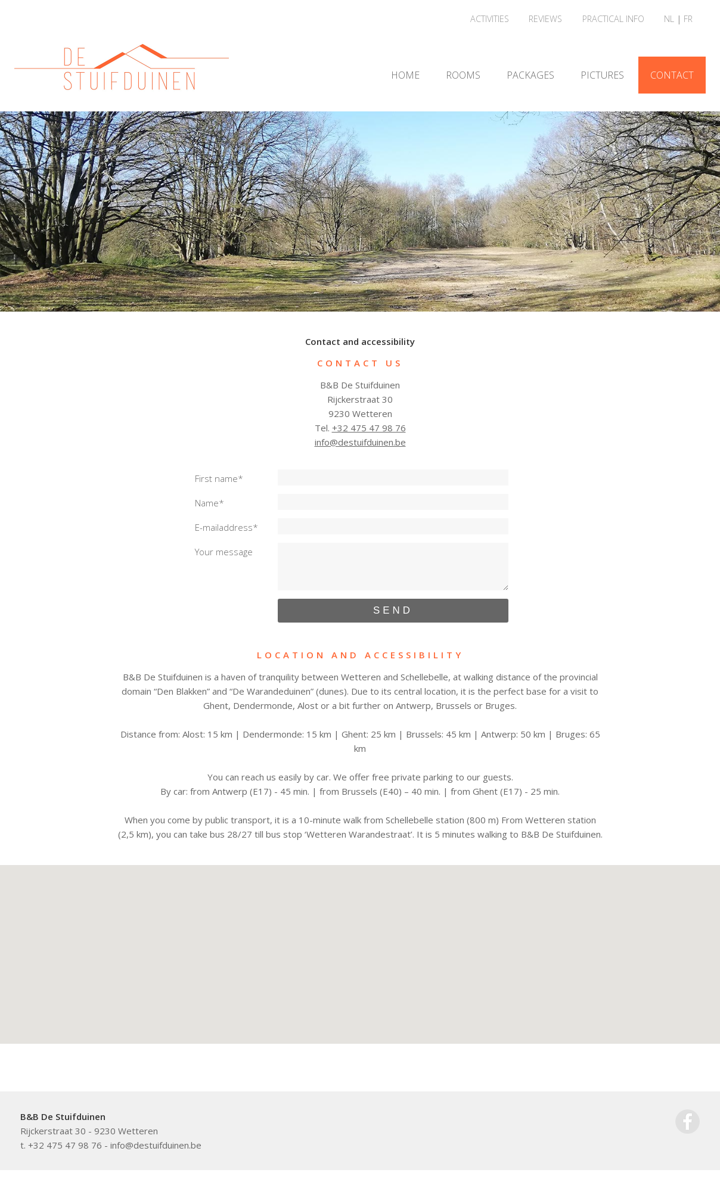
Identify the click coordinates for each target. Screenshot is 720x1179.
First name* (219, 478)
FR (688, 18)
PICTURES (602, 75)
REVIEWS (545, 18)
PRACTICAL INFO (613, 18)
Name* (209, 503)
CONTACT (672, 75)
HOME (405, 75)
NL (669, 18)
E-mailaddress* (226, 527)
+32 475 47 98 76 (369, 428)
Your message (224, 552)
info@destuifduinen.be (360, 442)
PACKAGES (530, 75)
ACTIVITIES (489, 18)
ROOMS (463, 75)
